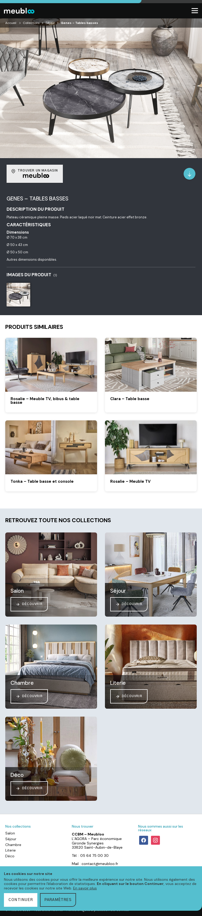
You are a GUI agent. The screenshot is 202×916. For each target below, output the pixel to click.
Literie (10, 850)
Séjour (50, 23)
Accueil (10, 23)
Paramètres (58, 900)
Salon (10, 833)
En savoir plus (85, 888)
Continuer (20, 900)
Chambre (13, 844)
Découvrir (29, 604)
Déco (9, 856)
